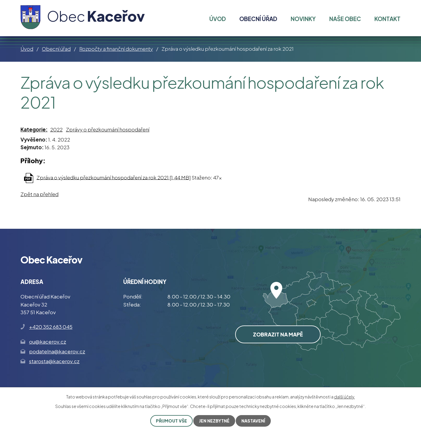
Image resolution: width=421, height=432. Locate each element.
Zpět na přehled (39, 194)
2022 (56, 129)
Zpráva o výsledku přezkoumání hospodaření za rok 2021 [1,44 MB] (114, 177)
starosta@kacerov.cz (54, 361)
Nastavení (253, 420)
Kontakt (387, 18)
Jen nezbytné (214, 420)
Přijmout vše (171, 420)
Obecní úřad (56, 48)
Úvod (26, 48)
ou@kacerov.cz (47, 341)
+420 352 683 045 (50, 326)
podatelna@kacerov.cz (57, 351)
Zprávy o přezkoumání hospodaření (107, 129)
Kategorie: (34, 129)
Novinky (303, 18)
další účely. (344, 396)
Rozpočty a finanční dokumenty (116, 48)
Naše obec (345, 18)
